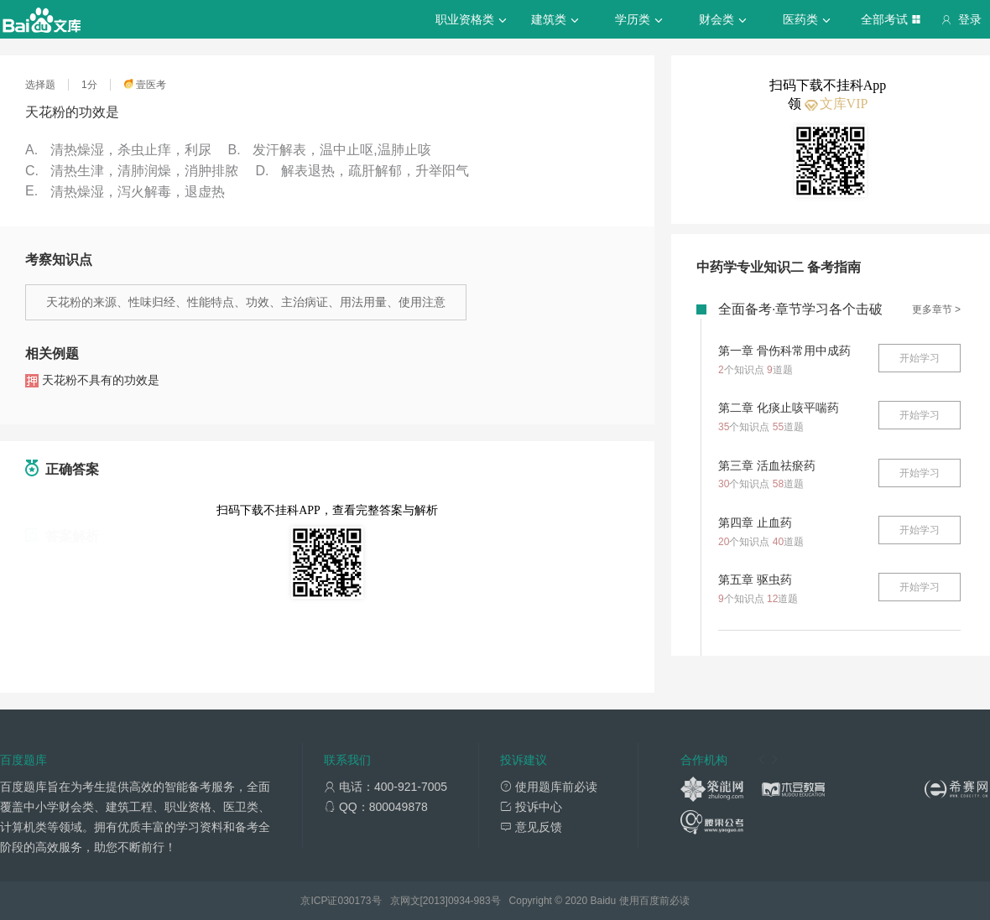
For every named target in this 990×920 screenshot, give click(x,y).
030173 (354, 901)
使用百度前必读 (654, 901)
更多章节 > (936, 309)
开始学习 (919, 358)
